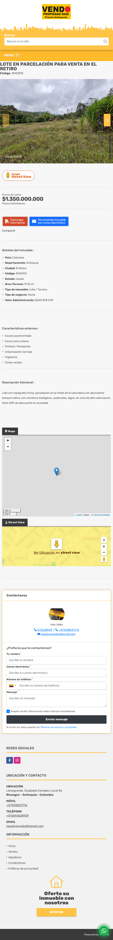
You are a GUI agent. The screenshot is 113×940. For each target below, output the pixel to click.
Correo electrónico (18, 666)
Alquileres (14, 857)
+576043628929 (17, 815)
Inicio (11, 846)
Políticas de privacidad (23, 868)
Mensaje (12, 692)
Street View (19, 175)
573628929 (44, 629)
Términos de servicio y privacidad (58, 727)
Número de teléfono (19, 679)
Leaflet (78, 515)
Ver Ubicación (44, 553)
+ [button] (7, 441)
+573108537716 (69, 629)
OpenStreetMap (102, 515)
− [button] (7, 447)
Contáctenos (17, 863)
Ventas (13, 851)
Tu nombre (13, 653)
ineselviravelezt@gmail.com (58, 634)
